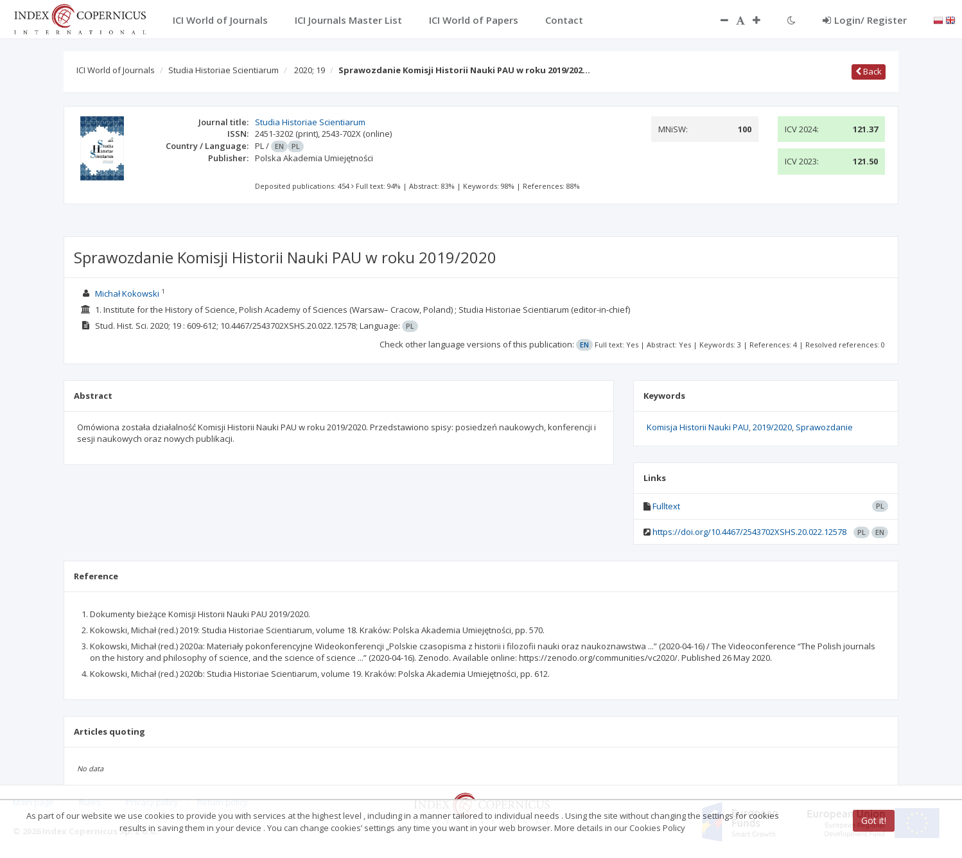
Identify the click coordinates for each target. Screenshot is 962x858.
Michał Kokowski (127, 293)
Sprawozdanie (824, 427)
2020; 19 (309, 70)
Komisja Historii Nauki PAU (698, 427)
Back (868, 71)
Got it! (873, 820)
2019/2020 (772, 427)
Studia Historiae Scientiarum (223, 70)
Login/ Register (865, 19)
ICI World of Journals (115, 70)
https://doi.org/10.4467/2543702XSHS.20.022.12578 (749, 532)
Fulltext (666, 506)
